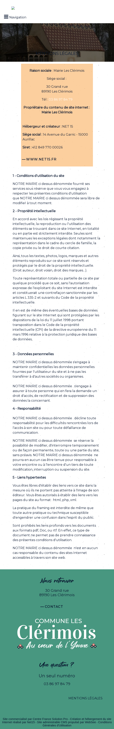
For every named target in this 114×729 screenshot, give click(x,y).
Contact (54, 607)
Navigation (17, 17)
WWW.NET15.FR (41, 159)
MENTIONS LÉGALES (85, 698)
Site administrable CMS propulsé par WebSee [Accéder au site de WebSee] (66, 722)
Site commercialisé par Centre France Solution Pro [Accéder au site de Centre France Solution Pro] (35, 719)
